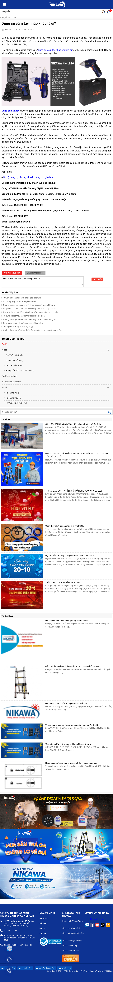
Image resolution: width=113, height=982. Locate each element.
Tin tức (13, 17)
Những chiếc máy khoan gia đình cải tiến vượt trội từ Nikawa (28, 304)
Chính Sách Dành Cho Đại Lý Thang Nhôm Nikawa (68, 744)
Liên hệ (44, 933)
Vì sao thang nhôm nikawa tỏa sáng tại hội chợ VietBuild (71, 725)
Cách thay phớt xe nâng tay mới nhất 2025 (64, 526)
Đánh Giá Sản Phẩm (13, 365)
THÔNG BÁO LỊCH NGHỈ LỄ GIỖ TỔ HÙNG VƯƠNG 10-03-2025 (73, 491)
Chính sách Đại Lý (70, 945)
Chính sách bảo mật (71, 950)
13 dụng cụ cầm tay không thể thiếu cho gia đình (23, 315)
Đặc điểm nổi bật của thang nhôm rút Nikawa (66, 703)
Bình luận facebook (35, 273)
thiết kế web (84, 971)
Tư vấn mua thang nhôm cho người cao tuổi (21, 297)
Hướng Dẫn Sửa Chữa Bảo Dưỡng (19, 370)
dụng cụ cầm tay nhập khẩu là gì (55, 50)
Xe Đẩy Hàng (25, 968)
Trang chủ (4, 17)
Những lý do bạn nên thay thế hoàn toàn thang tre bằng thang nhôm (32, 329)
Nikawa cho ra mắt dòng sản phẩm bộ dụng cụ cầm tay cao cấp (30, 311)
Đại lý (4, 387)
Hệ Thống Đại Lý (11, 393)
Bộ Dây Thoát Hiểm (45, 968)
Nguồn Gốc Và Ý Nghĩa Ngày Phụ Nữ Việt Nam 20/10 (69, 555)
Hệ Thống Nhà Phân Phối (15, 403)
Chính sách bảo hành (72, 928)
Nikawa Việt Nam (97, 919)
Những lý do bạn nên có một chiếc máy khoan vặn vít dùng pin (29, 319)
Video (4, 350)
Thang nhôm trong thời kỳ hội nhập (17, 326)
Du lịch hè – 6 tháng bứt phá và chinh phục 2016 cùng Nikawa (29, 308)
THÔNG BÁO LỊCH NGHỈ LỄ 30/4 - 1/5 (62, 582)
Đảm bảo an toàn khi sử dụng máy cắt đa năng (22, 322)
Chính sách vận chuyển (73, 940)
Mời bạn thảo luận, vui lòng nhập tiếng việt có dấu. (43, 281)
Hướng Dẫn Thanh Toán (72, 922)
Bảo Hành (45, 923)
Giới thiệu (45, 918)
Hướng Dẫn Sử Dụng (13, 360)
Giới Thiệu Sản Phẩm (13, 355)
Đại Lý (43, 928)
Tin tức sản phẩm (9, 376)
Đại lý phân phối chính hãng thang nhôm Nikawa (67, 620)
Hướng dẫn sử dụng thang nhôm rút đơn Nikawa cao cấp (71, 763)
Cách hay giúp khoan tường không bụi (19, 301)
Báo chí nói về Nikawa (11, 382)
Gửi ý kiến (97, 279)
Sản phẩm (5, 11)
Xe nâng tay (65, 968)
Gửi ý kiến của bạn (12, 273)
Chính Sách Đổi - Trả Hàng (73, 934)
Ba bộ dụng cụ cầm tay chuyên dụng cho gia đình (28, 177)
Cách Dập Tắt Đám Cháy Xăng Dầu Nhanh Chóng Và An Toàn (73, 424)
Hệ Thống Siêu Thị (12, 398)
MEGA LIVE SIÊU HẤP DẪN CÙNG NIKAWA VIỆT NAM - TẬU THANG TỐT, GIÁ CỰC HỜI (77, 455)
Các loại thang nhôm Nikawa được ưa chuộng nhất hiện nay (72, 666)
